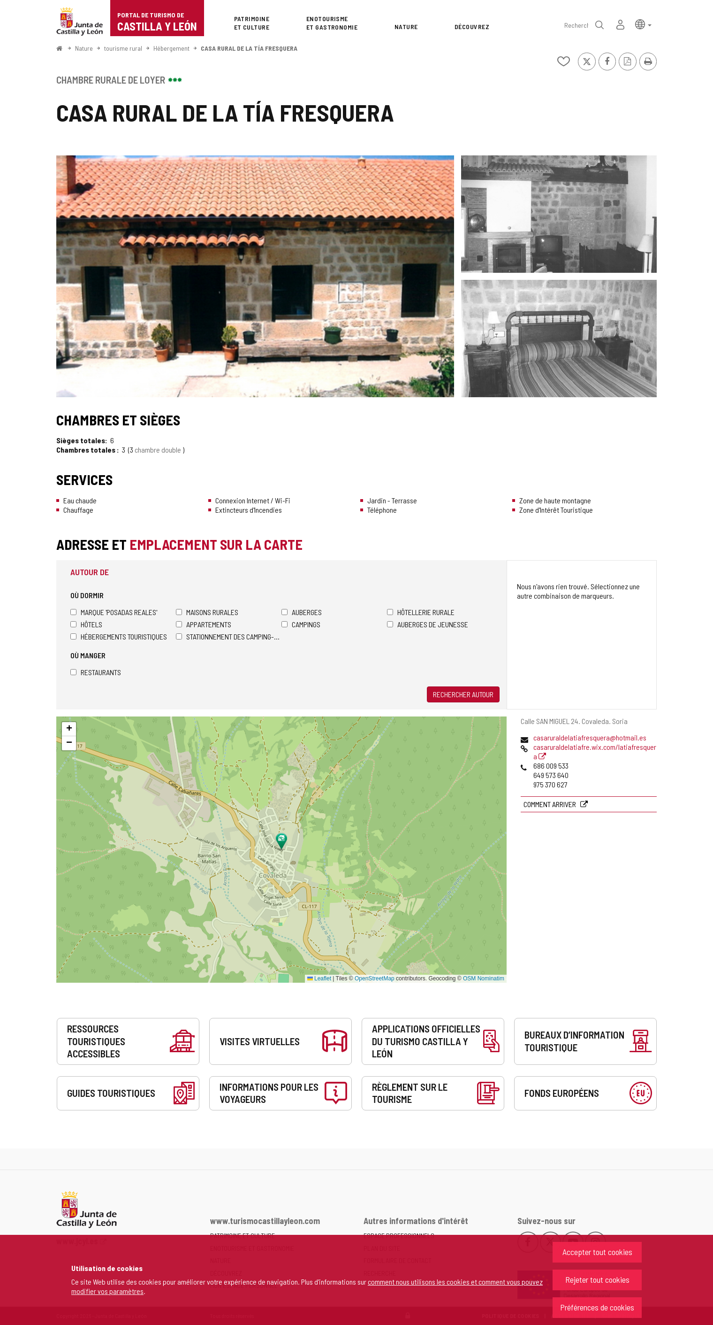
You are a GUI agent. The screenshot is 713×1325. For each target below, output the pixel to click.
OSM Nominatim (483, 978)
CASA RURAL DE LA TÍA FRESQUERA (249, 48)
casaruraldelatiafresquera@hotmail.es (589, 737)
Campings (300, 624)
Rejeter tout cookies (597, 1279)
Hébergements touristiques (118, 636)
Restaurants (95, 672)
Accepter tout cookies (597, 1252)
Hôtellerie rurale (421, 612)
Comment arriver (550, 804)
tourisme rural (123, 48)
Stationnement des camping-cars (228, 636)
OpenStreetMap (374, 978)
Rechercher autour (463, 694)
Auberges (301, 612)
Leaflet (319, 978)
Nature (84, 48)
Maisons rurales (207, 612)
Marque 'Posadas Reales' (113, 612)
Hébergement (171, 48)
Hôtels (86, 624)
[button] (643, 24)
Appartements (203, 624)
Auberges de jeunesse (427, 624)
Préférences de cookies (597, 1307)
